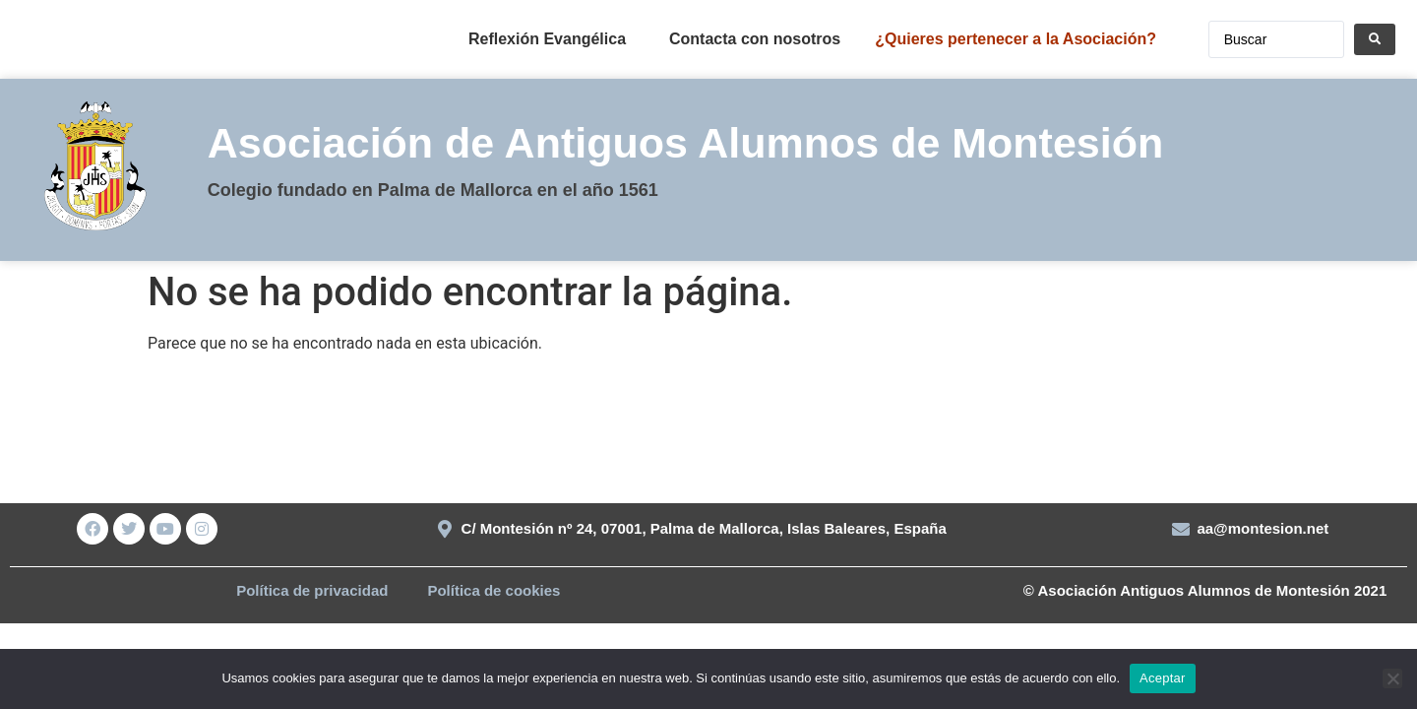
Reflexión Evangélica (547, 39)
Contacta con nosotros (754, 39)
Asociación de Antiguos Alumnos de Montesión (686, 142)
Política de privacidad (312, 590)
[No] (1392, 678)
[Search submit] (1374, 39)
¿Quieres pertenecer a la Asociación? (1015, 39)
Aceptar (1163, 678)
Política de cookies (493, 590)
